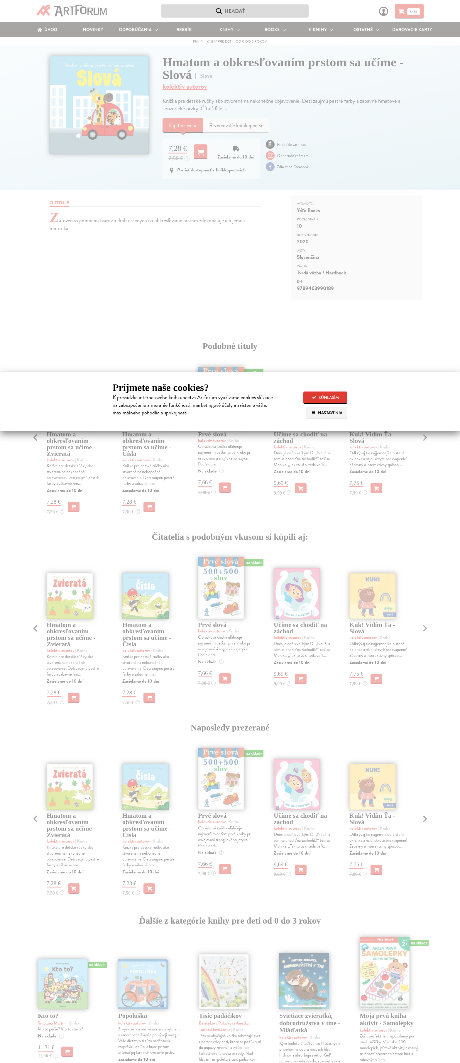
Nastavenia (327, 413)
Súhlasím (325, 397)
